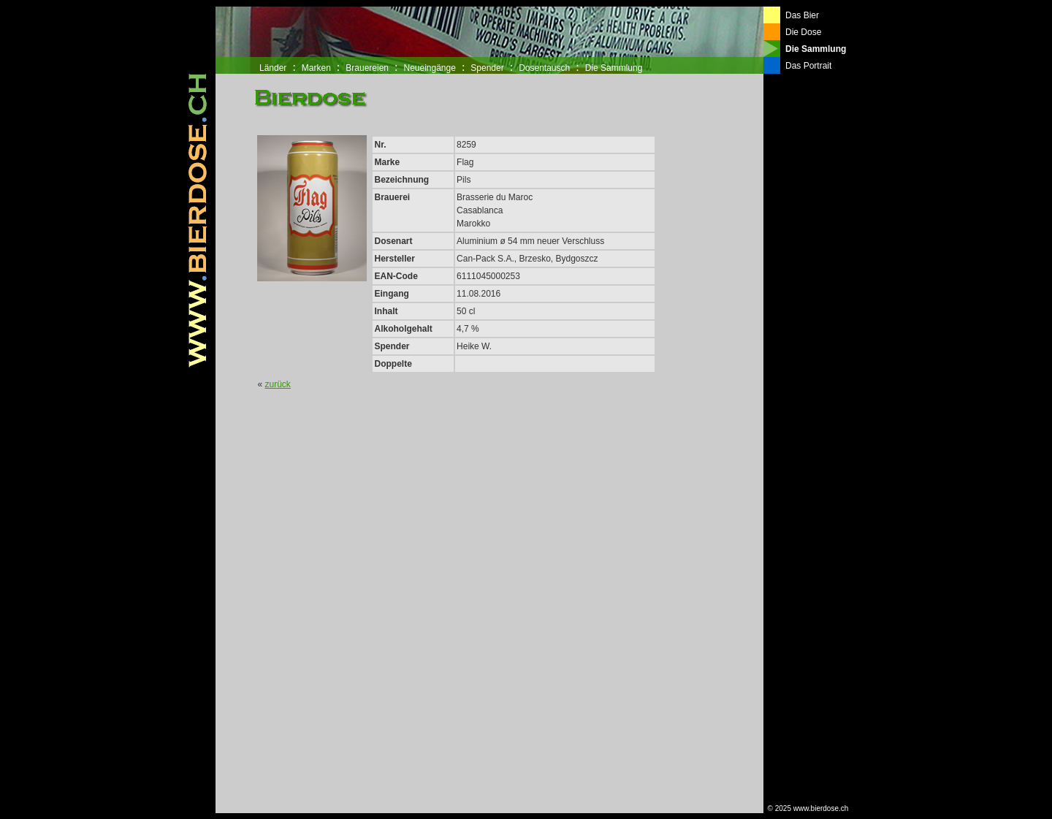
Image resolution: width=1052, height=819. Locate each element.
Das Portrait (808, 66)
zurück (278, 384)
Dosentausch (544, 68)
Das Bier (802, 15)
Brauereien (367, 68)
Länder (272, 68)
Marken (316, 68)
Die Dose (803, 32)
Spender (486, 68)
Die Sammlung (614, 68)
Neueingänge (429, 68)
